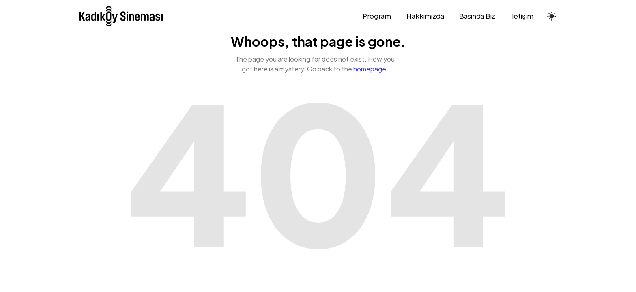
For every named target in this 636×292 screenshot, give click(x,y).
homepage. (370, 68)
